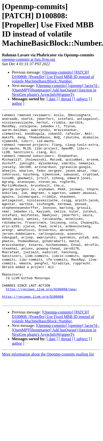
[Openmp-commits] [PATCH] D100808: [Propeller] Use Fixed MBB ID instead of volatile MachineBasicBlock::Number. (53, 76)
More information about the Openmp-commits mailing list (48, 392)
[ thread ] (66, 99)
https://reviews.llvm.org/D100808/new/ (41, 324)
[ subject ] (82, 99)
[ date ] (52, 99)
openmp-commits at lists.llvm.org (28, 59)
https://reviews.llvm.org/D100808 (33, 333)
